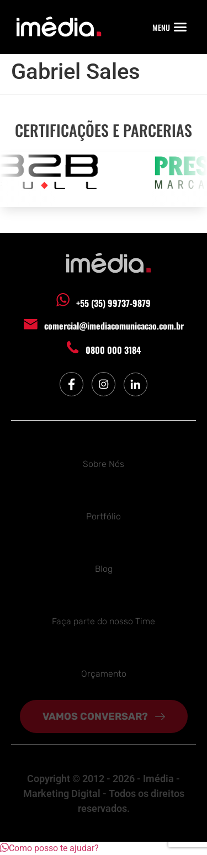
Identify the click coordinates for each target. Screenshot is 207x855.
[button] (180, 27)
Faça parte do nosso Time (103, 621)
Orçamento (103, 673)
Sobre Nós (103, 464)
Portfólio (103, 516)
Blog (104, 569)
